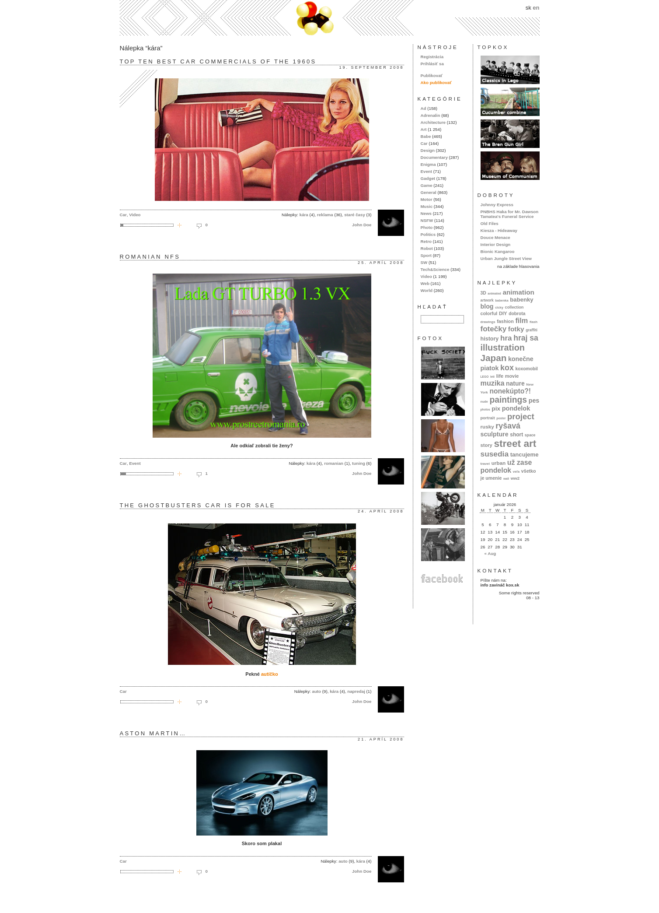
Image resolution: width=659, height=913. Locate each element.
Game (426, 185)
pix (496, 408)
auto (316, 691)
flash (533, 322)
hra (506, 338)
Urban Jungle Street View (506, 258)
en (536, 7)
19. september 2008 (371, 67)
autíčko (269, 674)
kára (304, 214)
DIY (503, 313)
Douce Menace (495, 237)
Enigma (428, 164)
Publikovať (432, 75)
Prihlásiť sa (432, 63)
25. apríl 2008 (381, 262)
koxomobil (526, 368)
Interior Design (496, 244)
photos (485, 409)
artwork (487, 300)
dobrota (517, 313)
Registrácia (432, 56)
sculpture (495, 434)
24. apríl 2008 (381, 511)
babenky (521, 299)
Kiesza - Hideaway (499, 230)
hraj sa (525, 338)
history (490, 339)
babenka (501, 300)
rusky (487, 426)
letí (492, 376)
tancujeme (524, 454)
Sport (426, 255)
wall (506, 478)
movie (512, 376)
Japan (494, 358)
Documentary (434, 157)
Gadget (428, 178)
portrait (488, 417)
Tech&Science (435, 269)
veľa (516, 472)
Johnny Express (497, 204)
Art (424, 129)
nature (515, 383)
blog (487, 306)
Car (123, 214)
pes (534, 400)
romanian (333, 463)
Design (428, 150)
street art (515, 443)
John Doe (361, 224)
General (428, 192)
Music (427, 206)
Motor (426, 199)
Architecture (433, 122)
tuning (358, 463)
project (520, 416)
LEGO (485, 376)
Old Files (490, 223)
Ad (423, 108)
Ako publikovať (436, 82)
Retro (426, 241)
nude (484, 402)
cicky (499, 307)
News (426, 213)
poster (501, 418)
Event (135, 463)
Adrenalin (430, 115)
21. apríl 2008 (381, 739)
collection (514, 307)
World (426, 290)
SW (424, 262)
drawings (488, 322)
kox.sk (330, 17)
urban (499, 463)
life (500, 376)
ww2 (515, 478)
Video (134, 214)
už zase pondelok (506, 466)
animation (518, 292)
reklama (325, 214)
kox (507, 367)
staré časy (354, 214)
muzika (493, 383)
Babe (426, 136)
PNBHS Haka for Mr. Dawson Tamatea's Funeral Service (510, 214)
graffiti (531, 330)
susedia (495, 453)
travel (485, 464)
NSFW (427, 220)
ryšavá (507, 425)
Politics (428, 234)
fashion (505, 321)
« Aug (490, 553)
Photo (427, 227)
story (486, 445)
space (530, 435)
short (516, 435)
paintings (508, 399)
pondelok (516, 408)
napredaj (356, 691)
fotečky (494, 329)
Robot (427, 248)
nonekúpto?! (510, 391)
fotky (516, 329)
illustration (503, 347)
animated (494, 293)
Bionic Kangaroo (498, 251)
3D (483, 293)
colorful (489, 313)
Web (425, 283)
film (521, 320)
